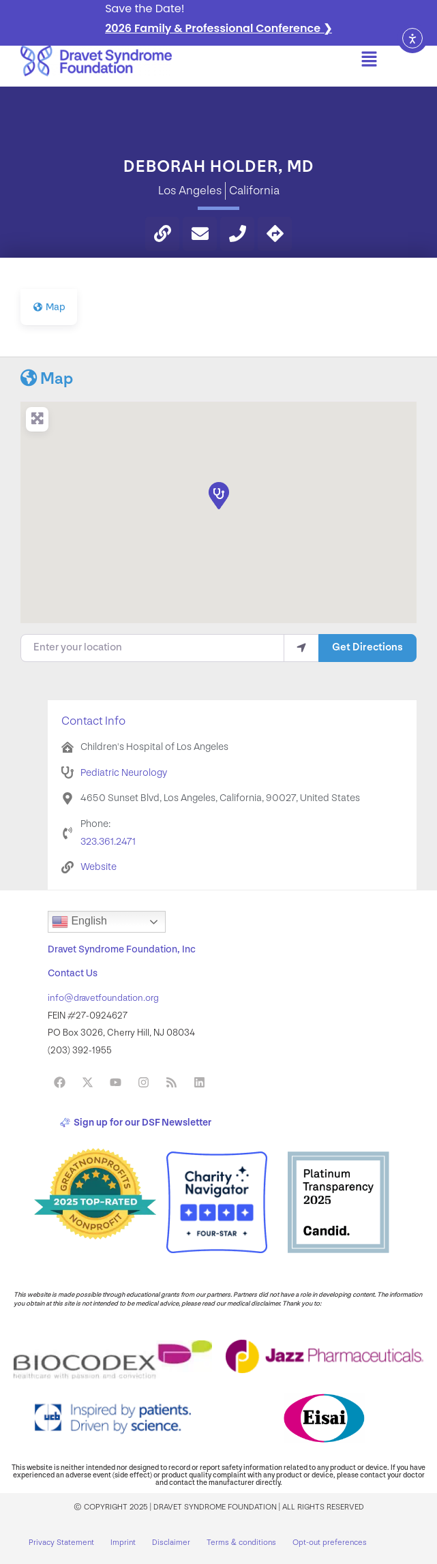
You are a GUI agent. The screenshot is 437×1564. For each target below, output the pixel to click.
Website (98, 866)
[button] (369, 60)
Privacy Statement (61, 1542)
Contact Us (72, 973)
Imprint (123, 1542)
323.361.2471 (108, 841)
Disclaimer (171, 1542)
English (79, 922)
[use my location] (301, 647)
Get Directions (367, 647)
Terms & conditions (241, 1542)
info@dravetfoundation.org (103, 998)
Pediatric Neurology (123, 772)
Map (46, 379)
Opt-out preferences (329, 1542)
